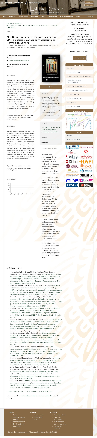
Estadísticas (71, 102)
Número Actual (52, 17)
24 (45, 392)
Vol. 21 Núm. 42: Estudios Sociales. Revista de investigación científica (32, 26)
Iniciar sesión (23, 17)
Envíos (15, 419)
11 (20, 392)
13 (23, 392)
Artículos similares (14, 268)
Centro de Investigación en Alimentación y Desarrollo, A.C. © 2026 (32, 432)
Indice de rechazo (73, 106)
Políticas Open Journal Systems (79, 76)
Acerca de (12, 17)
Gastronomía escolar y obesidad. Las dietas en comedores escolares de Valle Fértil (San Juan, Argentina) (36, 322)
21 (39, 392)
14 (25, 392)
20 (37, 392)
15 (27, 392)
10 (18, 392)
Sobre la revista (19, 417)
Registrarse (34, 17)
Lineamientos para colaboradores (74, 81)
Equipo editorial (19, 422)
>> (50, 392)
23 (43, 392)
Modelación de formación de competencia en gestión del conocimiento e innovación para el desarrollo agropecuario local (35, 276)
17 (31, 392)
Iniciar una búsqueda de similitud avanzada (35, 396)
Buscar (43, 17)
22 (41, 392)
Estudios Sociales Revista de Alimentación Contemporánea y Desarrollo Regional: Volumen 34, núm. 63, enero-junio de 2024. (34, 376)
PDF (51, 87)
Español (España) (73, 139)
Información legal (73, 72)
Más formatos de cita (48, 115)
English (69, 136)
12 (22, 392)
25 (47, 392)
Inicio (4, 17)
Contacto (70, 68)
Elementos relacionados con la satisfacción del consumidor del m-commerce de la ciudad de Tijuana (36, 349)
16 (29, 392)
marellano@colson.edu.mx (19, 60)
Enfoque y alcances (74, 98)
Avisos (78, 17)
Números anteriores (66, 17)
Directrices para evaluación (77, 86)
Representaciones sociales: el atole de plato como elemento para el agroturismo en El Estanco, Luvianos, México (35, 335)
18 (33, 392)
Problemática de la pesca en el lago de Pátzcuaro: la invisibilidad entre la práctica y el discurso (35, 299)
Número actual (59, 415)
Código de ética (73, 94)
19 (35, 392)
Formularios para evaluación (77, 90)
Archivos (17, 23)
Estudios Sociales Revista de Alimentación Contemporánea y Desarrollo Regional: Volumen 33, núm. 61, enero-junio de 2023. (34, 362)
